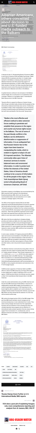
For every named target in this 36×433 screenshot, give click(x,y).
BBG (27, 366)
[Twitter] (19, 428)
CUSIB (4, 369)
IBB (15, 369)
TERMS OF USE (22, 425)
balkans (22, 366)
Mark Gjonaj (14, 375)
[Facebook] (16, 428)
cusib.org (3, 259)
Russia (15, 378)
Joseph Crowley (15, 254)
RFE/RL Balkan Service (7, 378)
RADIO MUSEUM (14, 425)
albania (8, 366)
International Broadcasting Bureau (10, 372)
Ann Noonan (15, 366)
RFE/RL (21, 375)
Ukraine (21, 378)
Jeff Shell (22, 372)
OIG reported (27, 215)
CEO (31, 366)
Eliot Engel (10, 369)
